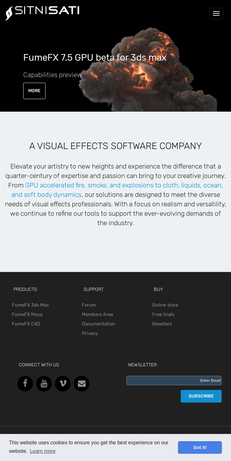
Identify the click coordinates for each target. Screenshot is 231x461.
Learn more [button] (43, 451)
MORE (34, 90)
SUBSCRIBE (201, 396)
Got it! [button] (200, 447)
